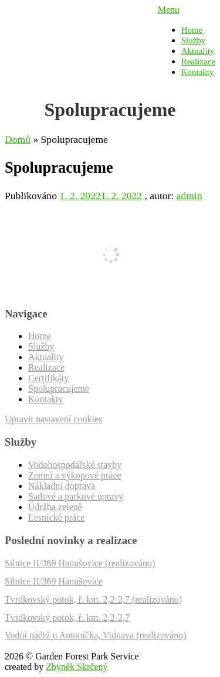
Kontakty (197, 72)
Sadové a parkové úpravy (75, 496)
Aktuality (198, 51)
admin (189, 195)
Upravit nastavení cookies (53, 419)
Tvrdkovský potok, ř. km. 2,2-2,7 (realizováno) (93, 599)
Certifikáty (48, 378)
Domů (18, 139)
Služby (193, 40)
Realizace (198, 61)
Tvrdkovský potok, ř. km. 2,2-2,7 (67, 618)
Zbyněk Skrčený (76, 667)
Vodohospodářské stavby (74, 465)
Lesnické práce (56, 517)
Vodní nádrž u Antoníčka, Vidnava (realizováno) (95, 635)
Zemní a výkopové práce (74, 475)
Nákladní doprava (61, 486)
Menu (169, 10)
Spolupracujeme (58, 389)
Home (192, 30)
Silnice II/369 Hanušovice (54, 581)
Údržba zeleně (55, 507)
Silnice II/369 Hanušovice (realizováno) (80, 563)
